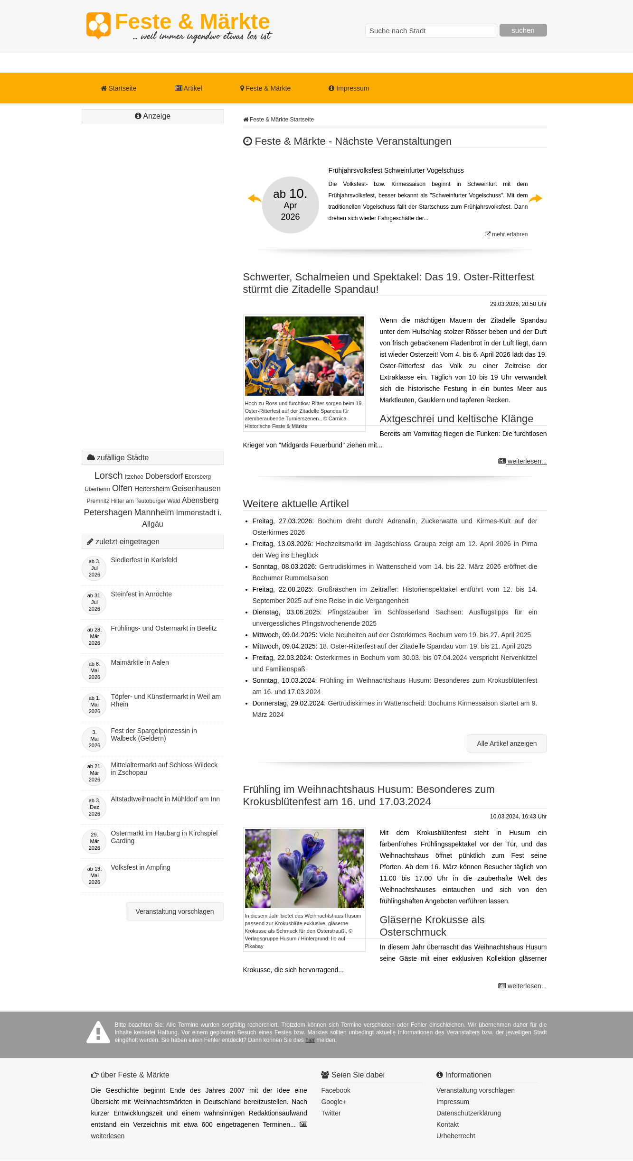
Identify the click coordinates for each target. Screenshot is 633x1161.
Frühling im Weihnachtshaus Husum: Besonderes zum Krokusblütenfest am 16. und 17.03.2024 (369, 795)
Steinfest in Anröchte (141, 594)
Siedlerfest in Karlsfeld (144, 560)
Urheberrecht (455, 1136)
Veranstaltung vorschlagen (175, 911)
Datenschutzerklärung (468, 1113)
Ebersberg (198, 477)
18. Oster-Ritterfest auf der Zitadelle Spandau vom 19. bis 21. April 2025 (425, 646)
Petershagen (108, 512)
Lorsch (108, 475)
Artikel (188, 88)
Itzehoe (134, 477)
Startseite (119, 88)
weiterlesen (108, 1136)
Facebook (335, 1090)
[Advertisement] (153, 296)
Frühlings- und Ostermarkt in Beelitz (164, 628)
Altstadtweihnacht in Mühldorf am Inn (165, 799)
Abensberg (200, 500)
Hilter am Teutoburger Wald (145, 501)
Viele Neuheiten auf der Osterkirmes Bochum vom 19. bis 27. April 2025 (425, 635)
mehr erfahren (506, 234)
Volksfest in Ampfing (140, 867)
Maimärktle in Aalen (140, 662)
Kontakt (447, 1124)
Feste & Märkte (192, 26)
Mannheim (154, 512)
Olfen (122, 488)
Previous (255, 198)
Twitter (330, 1113)
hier (310, 1040)
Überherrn (97, 489)
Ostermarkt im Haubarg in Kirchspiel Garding (164, 837)
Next (535, 198)
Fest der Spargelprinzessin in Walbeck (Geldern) (154, 734)
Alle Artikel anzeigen (507, 743)
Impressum (349, 88)
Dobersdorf (164, 476)
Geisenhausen (196, 488)
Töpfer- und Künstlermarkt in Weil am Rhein (166, 700)
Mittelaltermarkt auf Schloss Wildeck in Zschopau (164, 768)
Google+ (333, 1101)
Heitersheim (152, 488)
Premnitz (98, 501)
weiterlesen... (522, 461)
